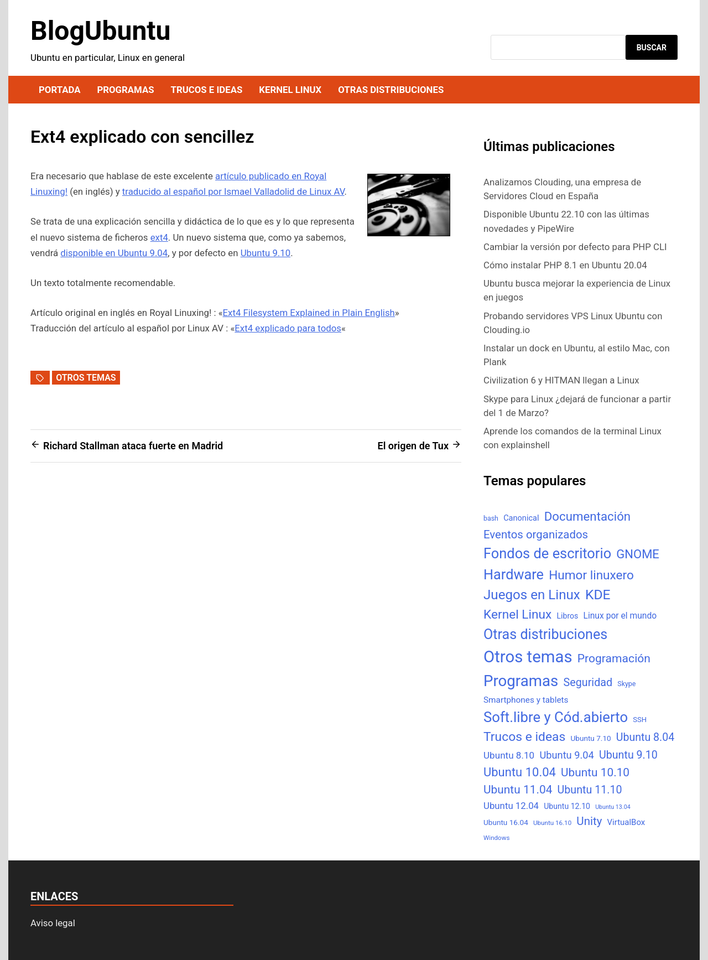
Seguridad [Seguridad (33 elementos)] (587, 682)
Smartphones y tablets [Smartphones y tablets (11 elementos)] (526, 700)
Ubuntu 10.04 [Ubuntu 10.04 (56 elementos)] (519, 772)
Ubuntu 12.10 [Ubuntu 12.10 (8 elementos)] (567, 806)
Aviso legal (52, 922)
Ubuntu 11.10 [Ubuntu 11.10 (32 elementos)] (590, 789)
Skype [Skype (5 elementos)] (626, 683)
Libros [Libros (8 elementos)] (567, 615)
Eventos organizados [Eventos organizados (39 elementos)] (535, 534)
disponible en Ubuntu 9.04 (114, 252)
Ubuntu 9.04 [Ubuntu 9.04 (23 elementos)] (566, 755)
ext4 (159, 237)
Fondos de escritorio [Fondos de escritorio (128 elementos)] (547, 553)
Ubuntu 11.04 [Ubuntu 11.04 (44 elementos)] (517, 789)
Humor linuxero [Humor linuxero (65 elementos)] (591, 575)
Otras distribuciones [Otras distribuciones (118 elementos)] (545, 634)
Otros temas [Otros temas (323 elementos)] (527, 656)
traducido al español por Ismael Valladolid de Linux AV (233, 191)
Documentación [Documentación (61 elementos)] (587, 516)
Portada (59, 89)
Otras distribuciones (391, 89)
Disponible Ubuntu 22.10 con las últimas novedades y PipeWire (566, 221)
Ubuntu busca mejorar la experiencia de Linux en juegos (576, 290)
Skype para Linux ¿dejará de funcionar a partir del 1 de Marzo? (577, 405)
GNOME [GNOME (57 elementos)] (637, 554)
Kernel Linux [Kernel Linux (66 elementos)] (517, 614)
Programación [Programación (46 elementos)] (613, 658)
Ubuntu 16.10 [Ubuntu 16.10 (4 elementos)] (552, 823)
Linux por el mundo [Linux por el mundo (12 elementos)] (620, 615)
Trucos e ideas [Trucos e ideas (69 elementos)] (524, 736)
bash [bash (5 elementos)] (490, 518)
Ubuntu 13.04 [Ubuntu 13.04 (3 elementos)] (612, 807)
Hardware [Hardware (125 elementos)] (513, 575)
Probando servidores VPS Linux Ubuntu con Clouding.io (572, 322)
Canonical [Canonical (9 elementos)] (521, 518)
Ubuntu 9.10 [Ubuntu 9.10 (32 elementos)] (628, 755)
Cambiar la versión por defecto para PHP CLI (575, 246)
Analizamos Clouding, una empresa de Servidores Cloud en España (562, 189)
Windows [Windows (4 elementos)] (496, 838)
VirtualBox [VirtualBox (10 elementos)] (626, 822)
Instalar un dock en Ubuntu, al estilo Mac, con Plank (576, 355)
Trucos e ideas (207, 89)
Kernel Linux (290, 89)
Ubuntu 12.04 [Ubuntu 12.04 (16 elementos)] (511, 805)
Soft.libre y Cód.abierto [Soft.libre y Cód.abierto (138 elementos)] (555, 717)
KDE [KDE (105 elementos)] (598, 595)
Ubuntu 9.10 (265, 252)
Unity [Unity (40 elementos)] (589, 821)
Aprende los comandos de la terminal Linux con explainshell (572, 437)
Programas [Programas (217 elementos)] (520, 681)
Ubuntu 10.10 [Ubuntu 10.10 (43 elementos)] (595, 772)
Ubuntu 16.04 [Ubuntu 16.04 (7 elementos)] (505, 822)
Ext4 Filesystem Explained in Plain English (309, 312)
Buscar (652, 47)
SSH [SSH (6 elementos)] (640, 719)
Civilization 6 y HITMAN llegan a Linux (561, 380)
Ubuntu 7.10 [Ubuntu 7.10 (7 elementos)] (591, 738)
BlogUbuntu (100, 30)
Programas (125, 89)
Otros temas (86, 377)
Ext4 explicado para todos (288, 328)
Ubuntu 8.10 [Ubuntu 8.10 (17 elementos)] (508, 755)
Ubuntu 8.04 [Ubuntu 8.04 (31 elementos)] (645, 737)
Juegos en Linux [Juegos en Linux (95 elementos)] (531, 595)
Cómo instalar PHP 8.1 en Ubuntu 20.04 (565, 265)
